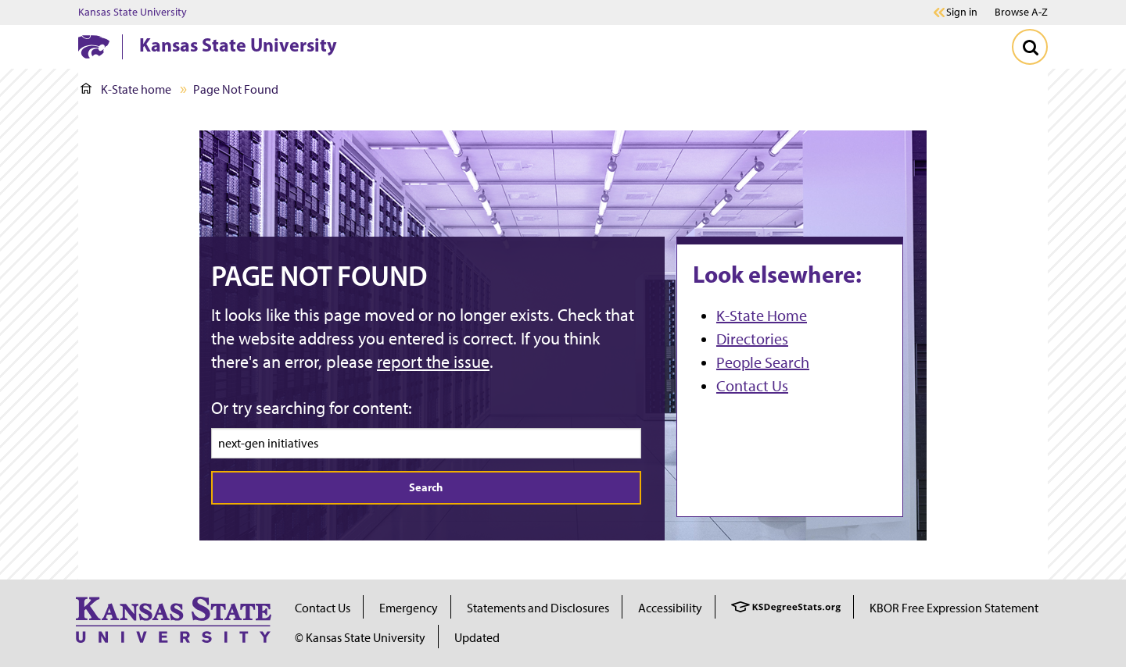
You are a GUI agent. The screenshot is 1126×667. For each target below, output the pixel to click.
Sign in (961, 12)
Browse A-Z (1021, 12)
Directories (752, 339)
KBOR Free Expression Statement (954, 608)
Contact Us (752, 385)
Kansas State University (132, 12)
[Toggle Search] (1030, 47)
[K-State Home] (93, 46)
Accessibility (670, 608)
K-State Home (761, 315)
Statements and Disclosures (538, 608)
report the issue (433, 362)
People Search (762, 362)
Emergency (408, 608)
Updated (477, 637)
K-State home (126, 89)
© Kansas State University (360, 637)
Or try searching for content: (311, 408)
